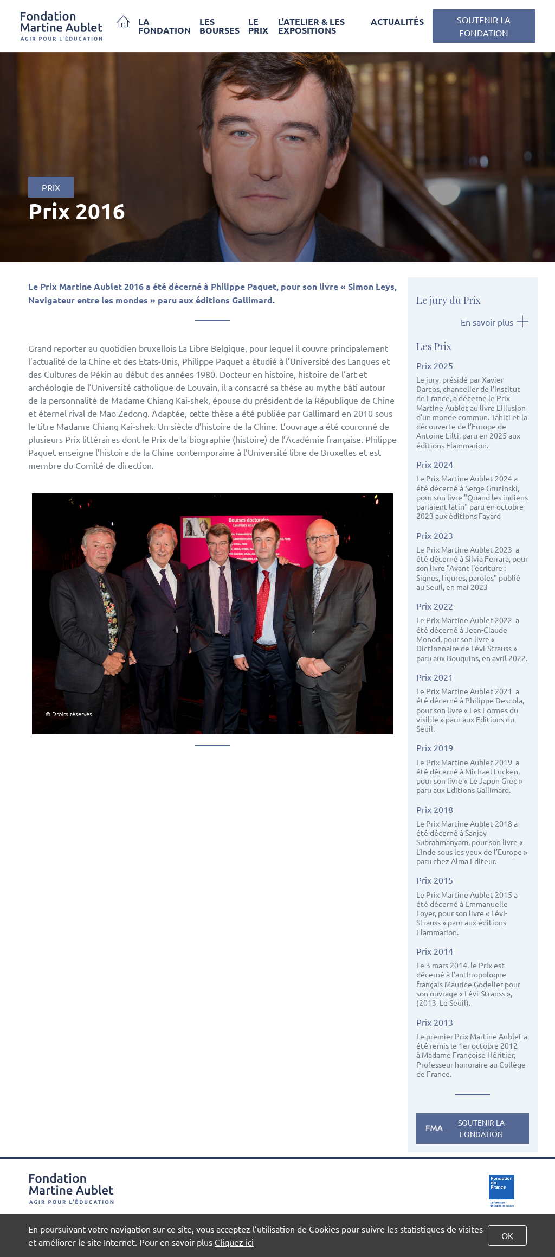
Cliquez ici (234, 1241)
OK (507, 1235)
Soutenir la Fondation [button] (484, 26)
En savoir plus (495, 321)
